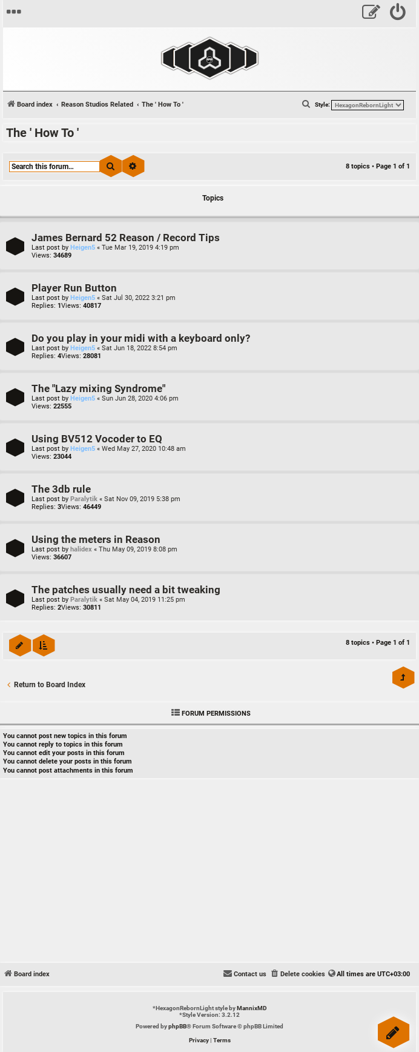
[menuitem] (398, 13)
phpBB (177, 1026)
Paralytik (83, 499)
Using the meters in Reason (95, 539)
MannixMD (252, 1008)
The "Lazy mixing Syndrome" (98, 388)
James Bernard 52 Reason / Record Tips (125, 238)
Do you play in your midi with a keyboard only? (140, 338)
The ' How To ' (42, 132)
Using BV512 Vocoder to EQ (96, 439)
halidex (81, 549)
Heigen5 (82, 247)
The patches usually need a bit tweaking (125, 590)
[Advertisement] (209, 872)
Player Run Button (74, 288)
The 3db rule (61, 489)
